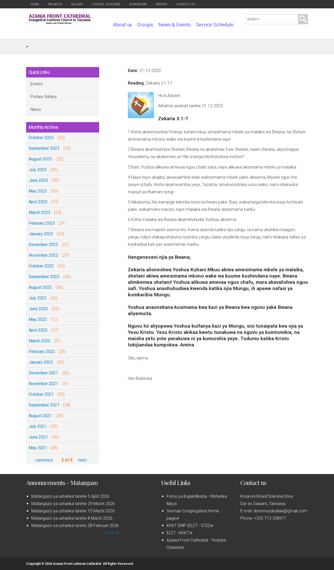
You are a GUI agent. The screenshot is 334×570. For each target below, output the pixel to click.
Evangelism (138, 4)
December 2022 (43, 244)
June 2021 (38, 437)
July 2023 (38, 169)
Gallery (77, 4)
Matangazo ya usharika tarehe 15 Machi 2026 (73, 510)
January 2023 (41, 233)
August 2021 (40, 415)
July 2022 (38, 298)
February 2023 (42, 223)
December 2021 (43, 372)
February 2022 (42, 351)
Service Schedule (215, 25)
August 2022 (40, 287)
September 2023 (44, 148)
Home (35, 4)
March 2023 (39, 212)
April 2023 (38, 201)
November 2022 (43, 255)
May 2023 (38, 191)
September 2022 (44, 276)
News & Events (174, 25)
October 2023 (41, 137)
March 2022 (39, 340)
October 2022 (41, 265)
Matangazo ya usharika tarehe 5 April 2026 (70, 496)
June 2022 (38, 308)
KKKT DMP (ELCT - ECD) (189, 525)
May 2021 (38, 447)
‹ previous (44, 460)
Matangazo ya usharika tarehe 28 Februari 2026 (75, 525)
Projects (55, 4)
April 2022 (38, 330)
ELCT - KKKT (179, 532)
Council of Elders (106, 4)
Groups (145, 25)
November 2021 (43, 383)
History (162, 4)
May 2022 (38, 319)
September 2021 (44, 405)
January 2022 (41, 362)
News (35, 109)
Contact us (185, 4)
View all (112, 532)
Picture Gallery (43, 96)
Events (36, 83)
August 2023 (40, 159)
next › (83, 460)
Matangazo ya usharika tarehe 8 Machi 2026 (71, 518)
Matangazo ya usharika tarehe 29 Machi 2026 (73, 503)
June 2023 (38, 180)
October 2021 (41, 394)
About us (122, 25)
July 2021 (38, 426)
